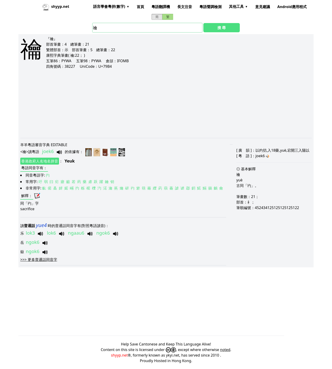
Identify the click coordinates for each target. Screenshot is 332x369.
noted (225, 349)
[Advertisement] (158, 103)
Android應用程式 (292, 6)
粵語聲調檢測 (210, 6)
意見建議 (262, 6)
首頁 (140, 6)
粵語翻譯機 (160, 6)
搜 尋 (221, 27)
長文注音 (184, 6)
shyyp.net (119, 355)
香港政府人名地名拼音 (39, 161)
